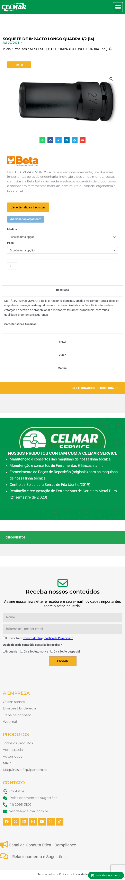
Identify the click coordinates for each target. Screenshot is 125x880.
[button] (118, 7)
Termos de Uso (32, 624)
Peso (10, 229)
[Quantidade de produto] (12, 252)
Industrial (12, 637)
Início (7, 35)
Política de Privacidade (58, 624)
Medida (12, 215)
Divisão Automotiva (36, 637)
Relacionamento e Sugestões (38, 842)
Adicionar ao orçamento (25, 205)
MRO (33, 35)
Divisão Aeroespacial (67, 637)
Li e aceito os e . (40, 624)
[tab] (62, 276)
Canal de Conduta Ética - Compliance (42, 831)
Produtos (20, 35)
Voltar (19, 50)
